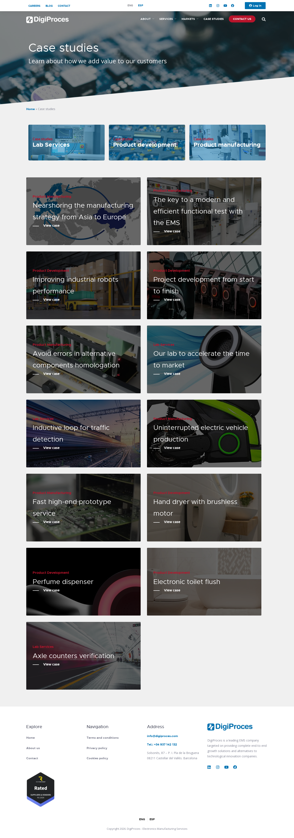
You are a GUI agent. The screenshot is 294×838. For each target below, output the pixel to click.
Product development (144, 145)
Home (30, 109)
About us (33, 748)
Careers (34, 6)
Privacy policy (97, 748)
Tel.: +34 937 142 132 (162, 744)
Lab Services (51, 145)
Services (166, 19)
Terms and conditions (103, 738)
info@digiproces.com (162, 736)
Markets (188, 19)
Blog (49, 6)
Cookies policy (97, 758)
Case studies (214, 19)
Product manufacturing (227, 145)
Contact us (242, 19)
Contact (64, 6)
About (145, 19)
